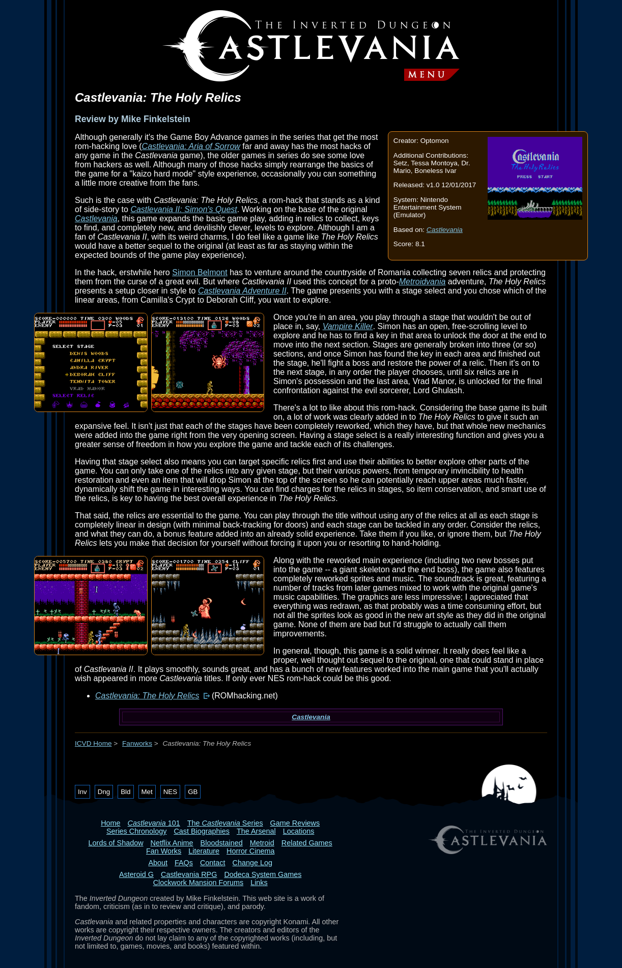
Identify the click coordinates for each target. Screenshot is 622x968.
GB (192, 792)
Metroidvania (422, 281)
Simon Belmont (200, 272)
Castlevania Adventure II (242, 290)
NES (170, 792)
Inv (82, 792)
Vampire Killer (348, 326)
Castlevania (445, 229)
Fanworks (137, 743)
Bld (125, 792)
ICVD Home (93, 743)
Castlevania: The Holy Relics (147, 695)
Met (147, 792)
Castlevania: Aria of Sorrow (191, 146)
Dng (104, 792)
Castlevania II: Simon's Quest (183, 209)
